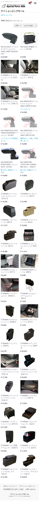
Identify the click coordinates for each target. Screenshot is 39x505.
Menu (35, 2)
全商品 (3, 15)
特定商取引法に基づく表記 (14, 489)
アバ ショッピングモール (12, 11)
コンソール (9, 15)
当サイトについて (10, 486)
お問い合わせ (30, 489)
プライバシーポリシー (27, 486)
